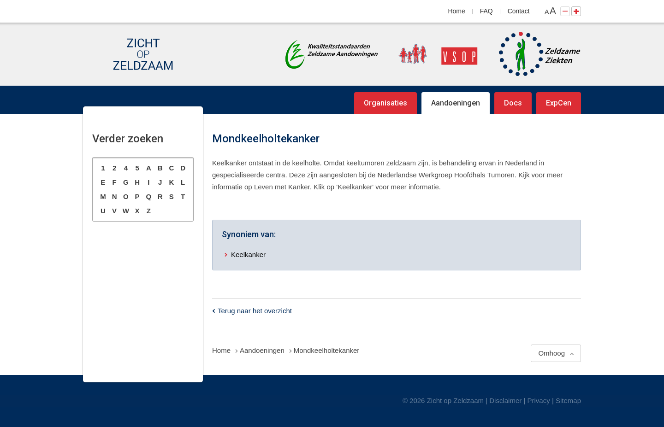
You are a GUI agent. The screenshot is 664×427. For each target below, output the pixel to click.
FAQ (486, 11)
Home (456, 11)
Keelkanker (248, 254)
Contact (519, 11)
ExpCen (558, 103)
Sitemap (568, 400)
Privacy (539, 400)
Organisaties (385, 103)
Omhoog (551, 353)
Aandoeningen (455, 103)
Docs (513, 103)
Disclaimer (505, 400)
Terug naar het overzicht (255, 311)
